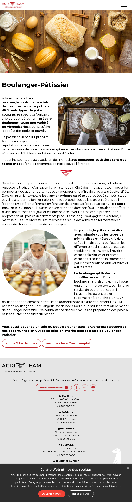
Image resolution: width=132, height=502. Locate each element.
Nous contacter (54, 387)
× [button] (127, 468)
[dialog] (66, 483)
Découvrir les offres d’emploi (68, 343)
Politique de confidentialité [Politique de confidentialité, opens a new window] (106, 486)
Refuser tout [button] (80, 493)
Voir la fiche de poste (21, 343)
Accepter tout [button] (51, 493)
